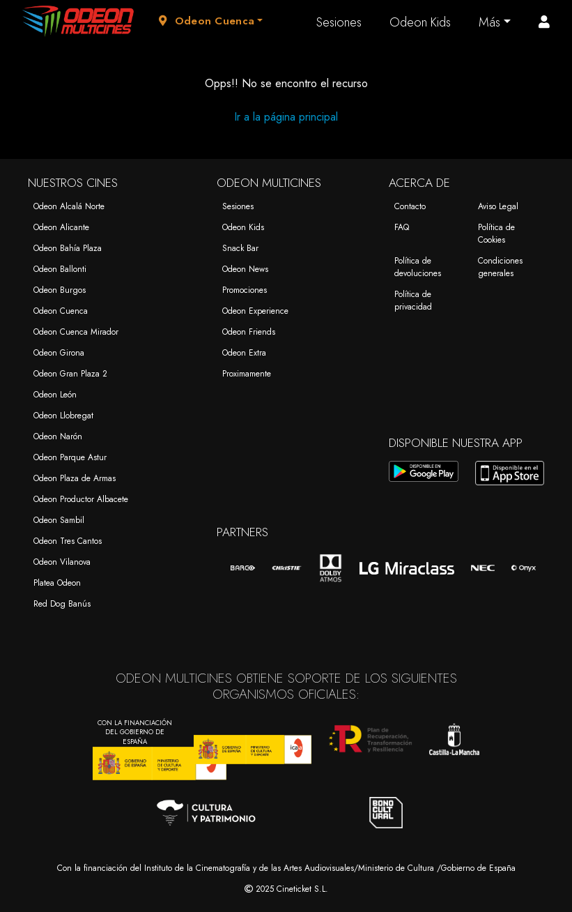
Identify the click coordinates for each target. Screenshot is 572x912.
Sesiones (339, 22)
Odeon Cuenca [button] (206, 21)
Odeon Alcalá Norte (69, 206)
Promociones (244, 290)
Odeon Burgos (59, 290)
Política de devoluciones (417, 267)
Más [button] (489, 22)
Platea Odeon (57, 583)
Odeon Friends (248, 332)
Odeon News (245, 269)
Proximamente (246, 373)
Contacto (410, 206)
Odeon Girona (58, 353)
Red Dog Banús (62, 604)
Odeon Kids (420, 22)
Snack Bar (240, 248)
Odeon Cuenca (60, 311)
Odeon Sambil (58, 520)
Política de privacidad (413, 300)
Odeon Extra (244, 353)
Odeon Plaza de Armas (74, 478)
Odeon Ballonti (59, 269)
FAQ (401, 227)
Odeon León (55, 394)
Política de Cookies (496, 233)
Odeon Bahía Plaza (67, 248)
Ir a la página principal (286, 117)
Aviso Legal (498, 206)
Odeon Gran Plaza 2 (70, 373)
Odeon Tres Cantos (67, 541)
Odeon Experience (255, 311)
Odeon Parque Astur (70, 457)
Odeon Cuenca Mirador (75, 332)
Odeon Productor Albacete (80, 499)
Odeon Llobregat (63, 415)
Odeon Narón (57, 436)
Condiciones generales (500, 267)
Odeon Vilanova (62, 562)
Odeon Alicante (61, 227)
